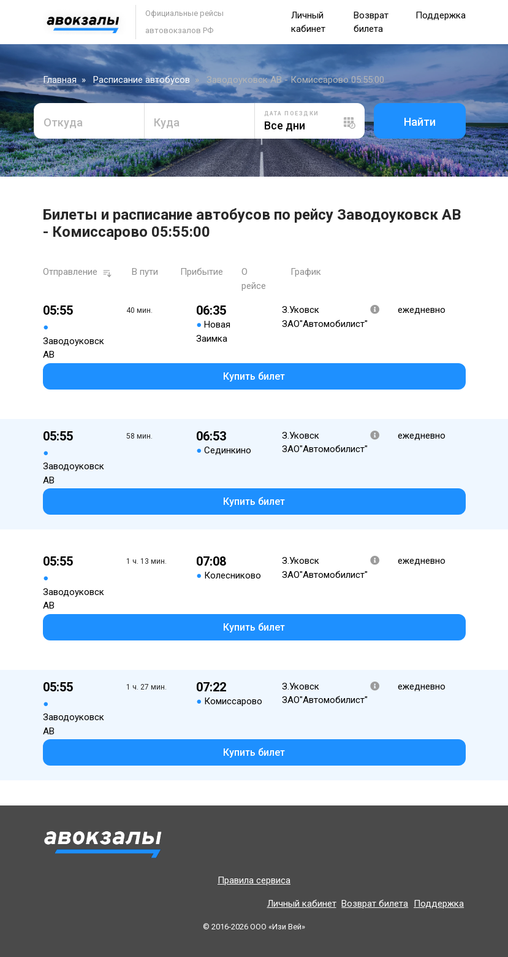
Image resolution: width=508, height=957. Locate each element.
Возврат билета (374, 903)
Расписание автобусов (141, 79)
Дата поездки (291, 113)
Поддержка (440, 15)
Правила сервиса (254, 880)
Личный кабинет (301, 903)
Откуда (63, 122)
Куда (167, 122)
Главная (60, 79)
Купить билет (254, 376)
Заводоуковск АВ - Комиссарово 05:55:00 (295, 79)
